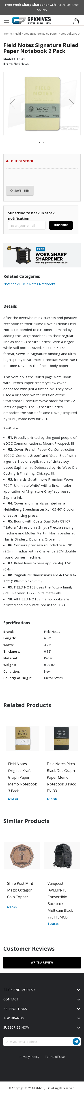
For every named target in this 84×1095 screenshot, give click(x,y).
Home (8, 34)
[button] (71, 103)
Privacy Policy (29, 1056)
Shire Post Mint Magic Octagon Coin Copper (20, 890)
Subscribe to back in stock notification (31, 215)
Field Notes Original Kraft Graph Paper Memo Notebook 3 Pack (22, 778)
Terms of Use (55, 1056)
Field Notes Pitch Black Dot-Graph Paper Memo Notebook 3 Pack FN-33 (61, 778)
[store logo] (31, 20)
